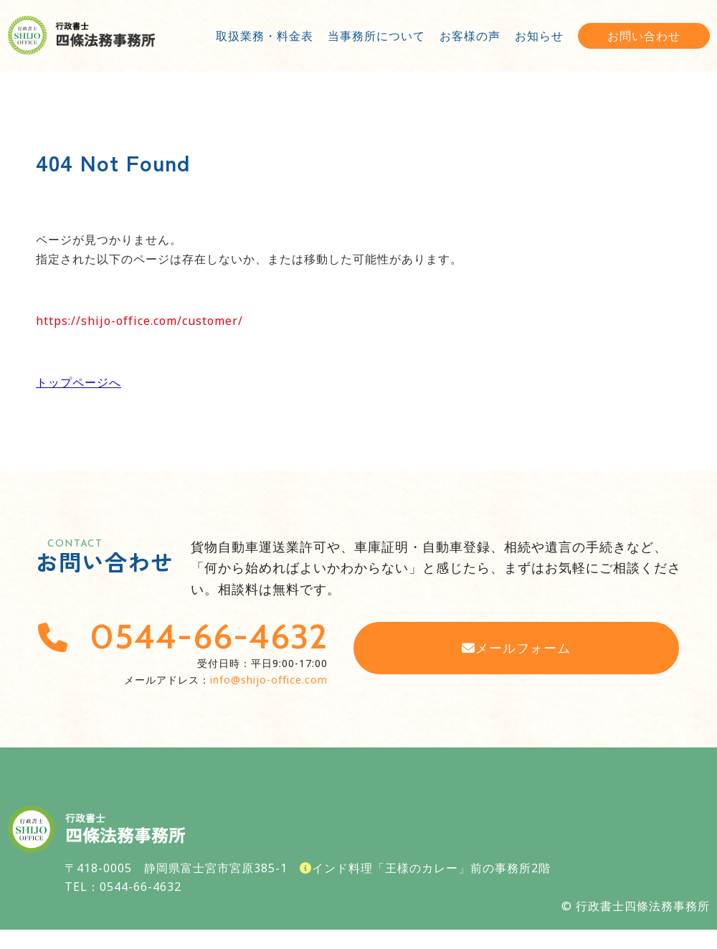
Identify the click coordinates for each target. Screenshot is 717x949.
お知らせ (539, 36)
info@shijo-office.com (269, 679)
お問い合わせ (643, 36)
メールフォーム (516, 647)
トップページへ (78, 382)
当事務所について (376, 36)
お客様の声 (470, 36)
